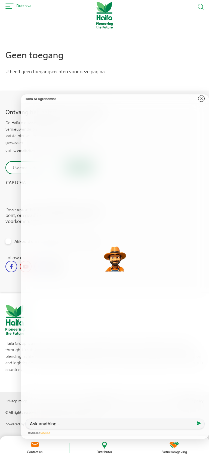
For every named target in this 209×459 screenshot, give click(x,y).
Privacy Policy (16, 400)
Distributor (104, 452)
